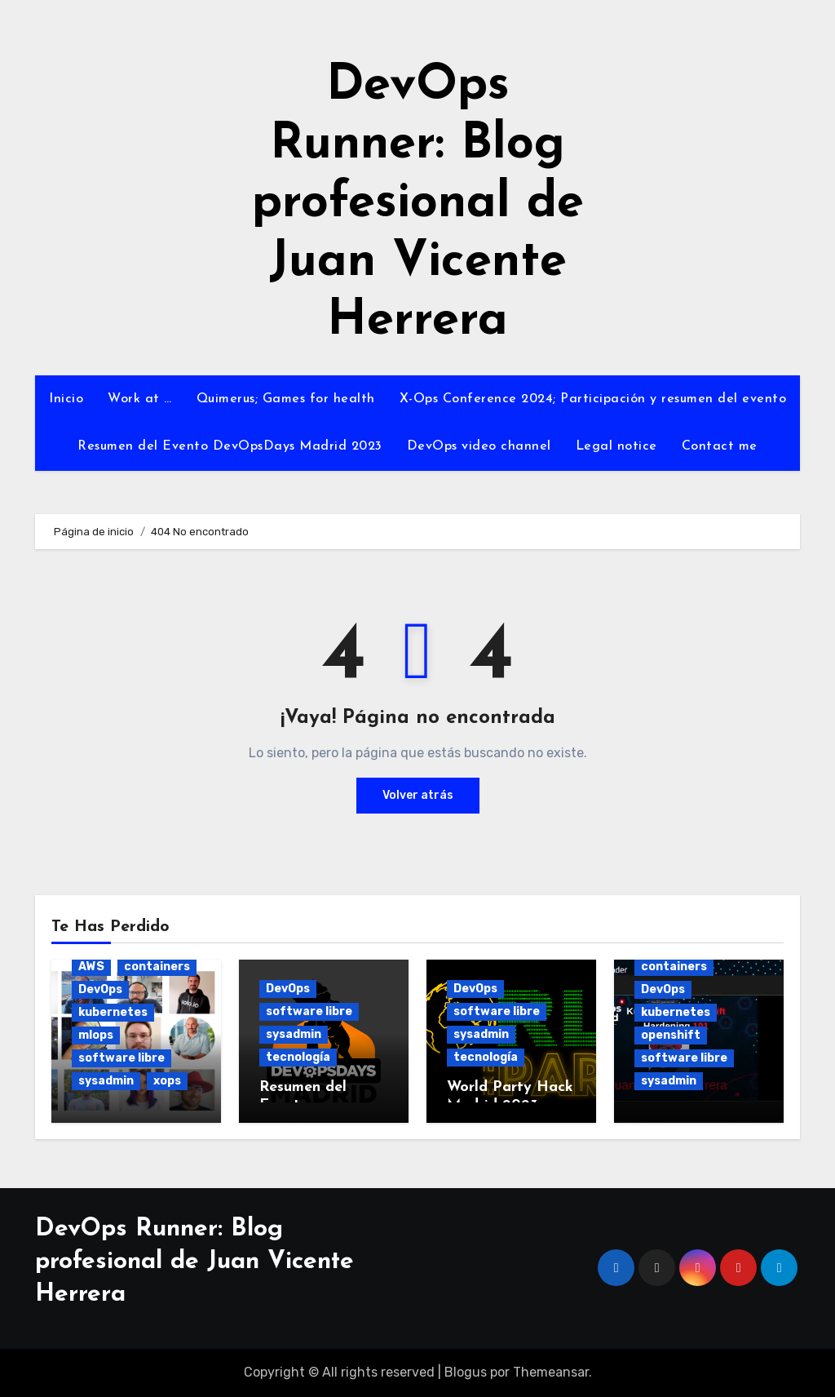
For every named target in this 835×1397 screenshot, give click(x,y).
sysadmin (106, 1081)
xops (167, 1081)
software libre (121, 1058)
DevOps (100, 989)
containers (157, 966)
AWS (91, 966)
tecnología (298, 1057)
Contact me (720, 446)
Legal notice (616, 446)
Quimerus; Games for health (286, 399)
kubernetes (113, 1012)
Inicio (66, 399)
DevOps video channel (479, 446)
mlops (95, 1035)
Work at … (140, 399)
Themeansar (551, 1372)
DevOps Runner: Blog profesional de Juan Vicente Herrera (418, 204)
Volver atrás (417, 795)
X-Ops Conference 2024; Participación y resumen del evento (593, 399)
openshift (670, 1035)
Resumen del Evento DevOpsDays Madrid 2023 (229, 446)
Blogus (465, 1372)
